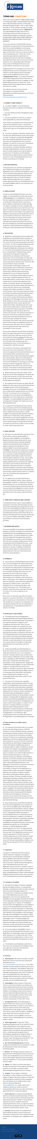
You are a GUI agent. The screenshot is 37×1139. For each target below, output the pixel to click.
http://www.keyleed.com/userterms (14, 964)
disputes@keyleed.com (10, 1085)
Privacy (3, 1127)
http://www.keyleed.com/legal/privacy (15, 97)
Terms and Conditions (8, 1129)
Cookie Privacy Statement (9, 1131)
